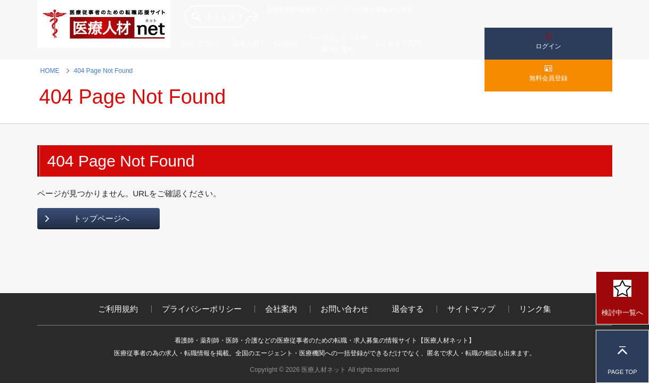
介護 (362, 9)
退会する (408, 308)
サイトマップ (471, 308)
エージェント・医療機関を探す (337, 43)
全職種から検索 (390, 9)
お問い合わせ (344, 308)
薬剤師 (288, 9)
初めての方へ (200, 43)
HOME (50, 70)
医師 (272, 9)
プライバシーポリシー (202, 308)
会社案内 (281, 308)
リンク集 (535, 308)
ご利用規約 (118, 308)
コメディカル (336, 9)
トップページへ (101, 218)
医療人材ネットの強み (266, 43)
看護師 (307, 9)
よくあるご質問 (397, 43)
